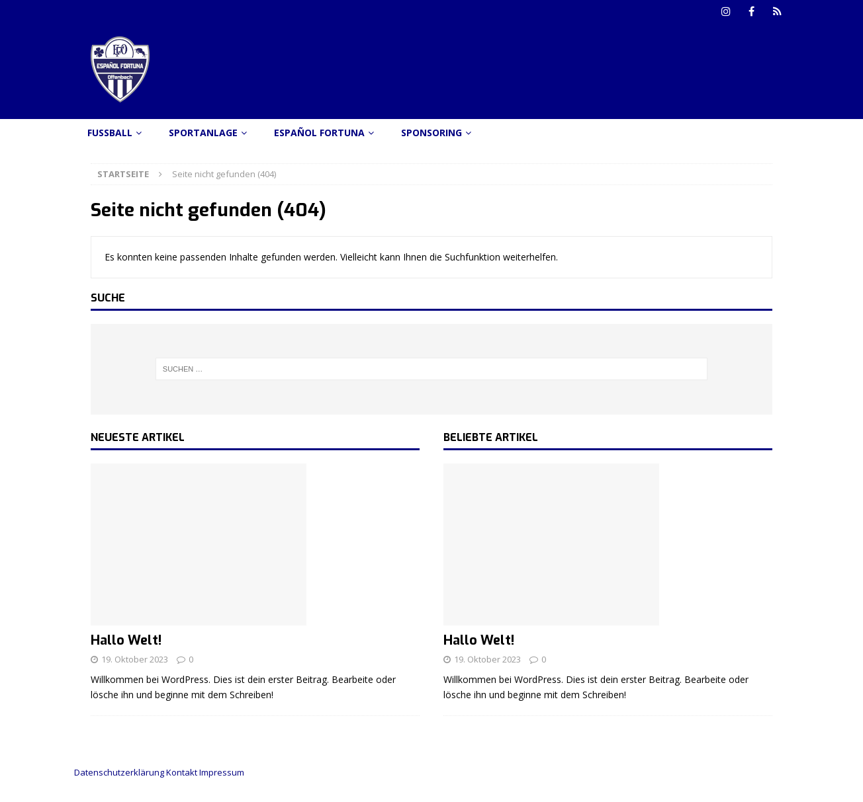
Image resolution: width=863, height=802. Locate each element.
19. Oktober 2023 (134, 659)
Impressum (221, 772)
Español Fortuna (319, 132)
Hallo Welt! (126, 640)
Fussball (109, 132)
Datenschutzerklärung (119, 772)
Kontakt (181, 772)
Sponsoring (431, 132)
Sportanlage (203, 132)
